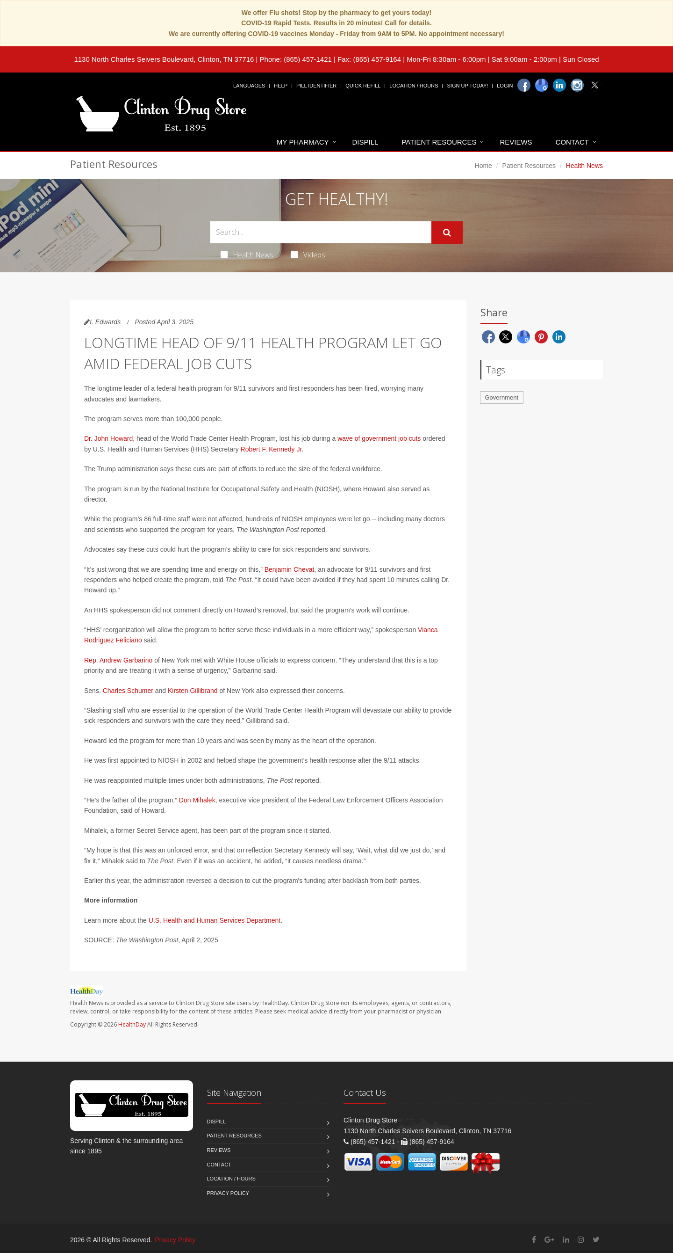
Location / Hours (413, 85)
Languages (249, 85)
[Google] (541, 85)
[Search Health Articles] (320, 232)
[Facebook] (523, 85)
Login (505, 85)
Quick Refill (362, 85)
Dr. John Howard (108, 438)
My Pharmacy (303, 142)
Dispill (365, 142)
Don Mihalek (197, 800)
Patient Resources (438, 142)
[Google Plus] (549, 1240)
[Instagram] (577, 85)
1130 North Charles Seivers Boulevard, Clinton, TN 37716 (164, 59)
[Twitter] (594, 85)
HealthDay (132, 1024)
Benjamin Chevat (290, 569)
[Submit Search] (447, 232)
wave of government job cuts (379, 438)
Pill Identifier (316, 85)
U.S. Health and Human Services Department (214, 920)
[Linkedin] (559, 85)
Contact (572, 142)
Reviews (516, 142)
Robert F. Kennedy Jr (271, 449)
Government (502, 397)
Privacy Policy (228, 1193)
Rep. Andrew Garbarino (118, 660)
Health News (247, 254)
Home (483, 165)
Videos (308, 254)
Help (280, 85)
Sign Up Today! (467, 85)
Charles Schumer (128, 690)
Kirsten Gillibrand (193, 690)
